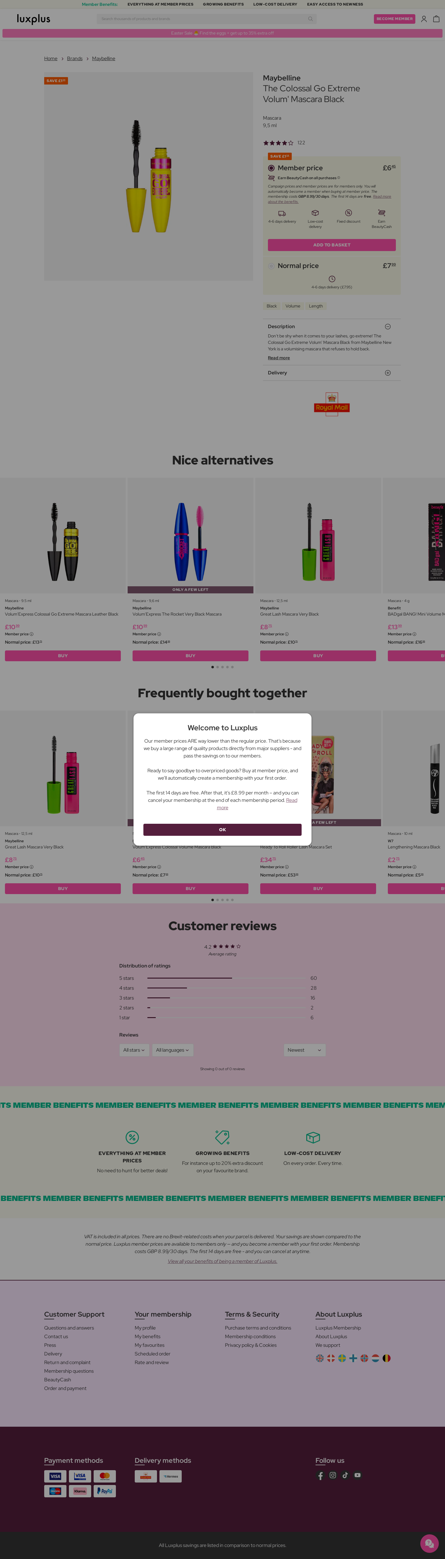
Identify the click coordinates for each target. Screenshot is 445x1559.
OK (222, 829)
